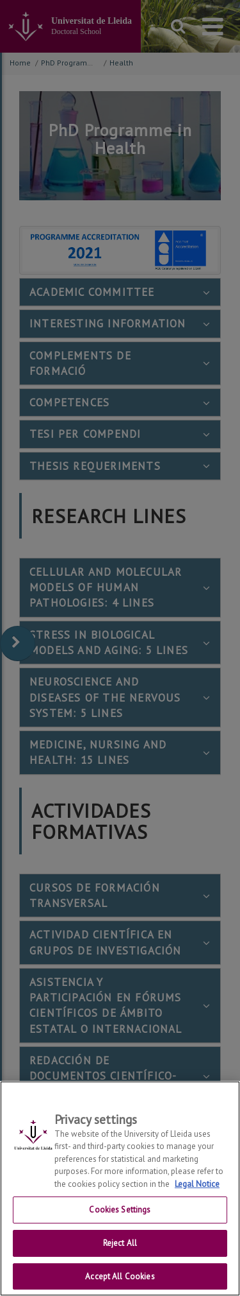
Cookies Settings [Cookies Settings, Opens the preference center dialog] (119, 1226)
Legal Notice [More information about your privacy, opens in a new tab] (197, 1200)
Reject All (120, 1259)
